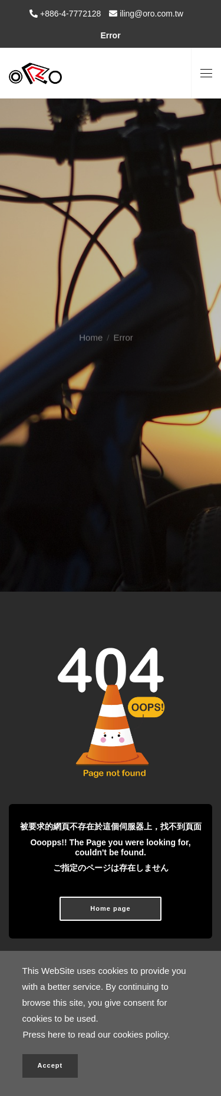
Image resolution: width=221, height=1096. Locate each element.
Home (91, 330)
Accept (50, 1065)
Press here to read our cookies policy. (96, 1034)
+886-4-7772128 (69, 13)
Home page (110, 908)
